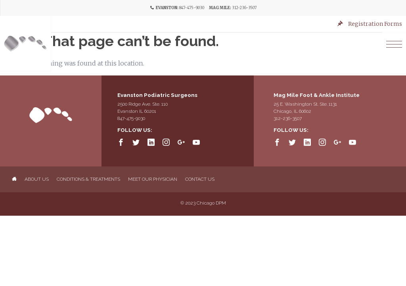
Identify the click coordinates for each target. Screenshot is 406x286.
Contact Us (199, 179)
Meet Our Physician (152, 179)
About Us (37, 179)
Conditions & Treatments (88, 179)
